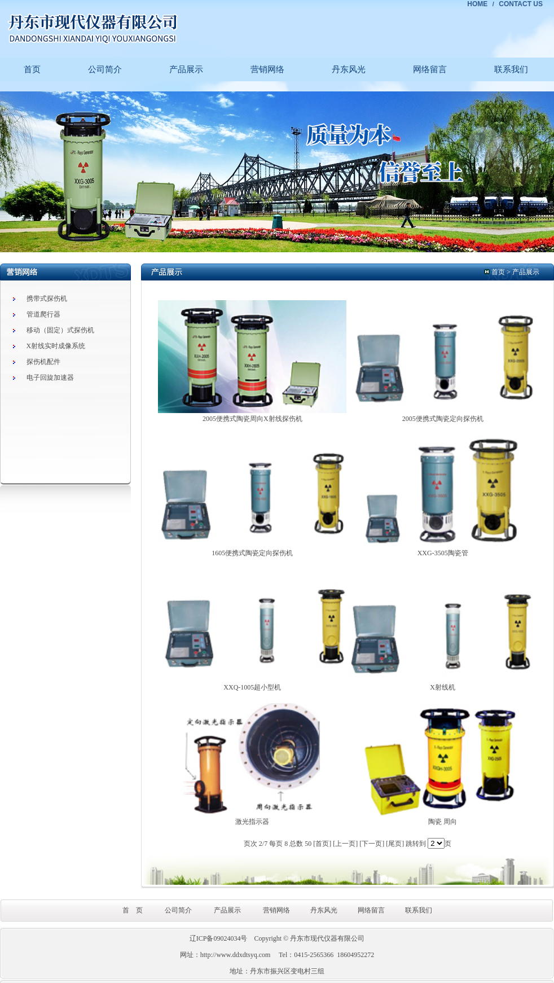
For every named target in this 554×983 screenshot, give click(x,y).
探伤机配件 (43, 362)
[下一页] (371, 844)
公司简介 (105, 69)
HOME (477, 4)
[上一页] (345, 844)
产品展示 (186, 69)
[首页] (322, 844)
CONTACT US (521, 4)
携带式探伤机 (47, 298)
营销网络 (267, 69)
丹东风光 (349, 69)
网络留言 (430, 69)
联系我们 (511, 69)
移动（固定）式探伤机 (60, 330)
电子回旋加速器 (50, 377)
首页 (32, 69)
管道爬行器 (43, 314)
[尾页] (395, 844)
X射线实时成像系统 (56, 346)
